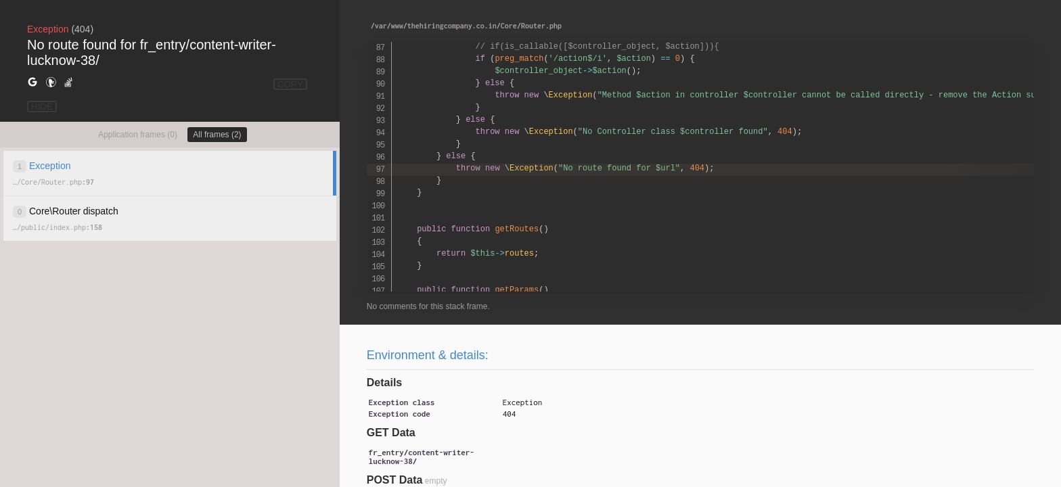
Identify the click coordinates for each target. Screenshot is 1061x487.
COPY (290, 84)
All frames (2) (217, 134)
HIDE (42, 106)
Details (384, 382)
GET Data (391, 432)
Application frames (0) (137, 134)
